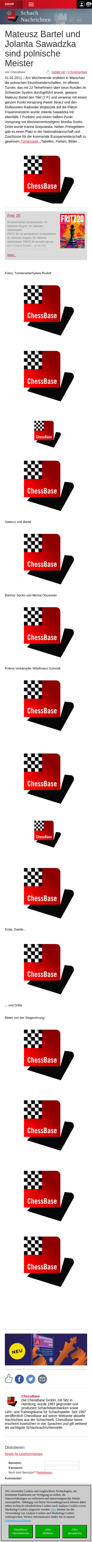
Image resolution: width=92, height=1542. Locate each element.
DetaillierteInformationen (20, 1531)
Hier (53, 1509)
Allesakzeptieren (74, 1531)
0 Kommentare (77, 72)
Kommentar (13, 1478)
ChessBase (30, 1396)
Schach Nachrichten (36, 16)
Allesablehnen (47, 1531)
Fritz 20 (13, 216)
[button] (31, 4)
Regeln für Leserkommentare (24, 1454)
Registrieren (44, 1472)
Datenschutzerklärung (18, 1520)
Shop (9, 4)
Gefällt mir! (58, 72)
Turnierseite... (30, 141)
